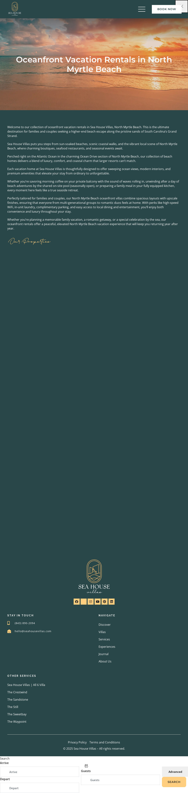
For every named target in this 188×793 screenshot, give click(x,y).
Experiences (107, 647)
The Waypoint (16, 722)
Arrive (4, 763)
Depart (5, 779)
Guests (86, 771)
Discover (105, 625)
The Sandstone (17, 700)
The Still (12, 707)
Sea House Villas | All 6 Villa (26, 685)
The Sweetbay (16, 714)
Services (104, 639)
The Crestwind (17, 692)
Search (174, 782)
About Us (105, 661)
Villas (102, 632)
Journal (104, 654)
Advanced (175, 772)
